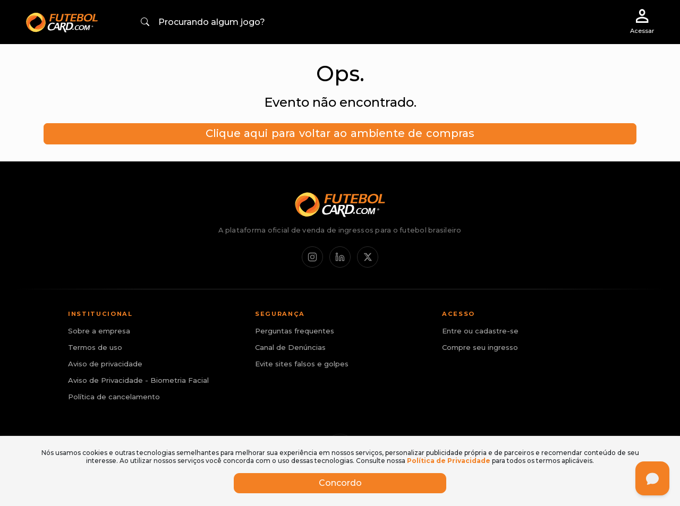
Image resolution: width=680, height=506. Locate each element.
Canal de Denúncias (290, 347)
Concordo (340, 483)
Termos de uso (95, 347)
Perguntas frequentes (294, 331)
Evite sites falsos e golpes (301, 363)
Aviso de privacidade (105, 363)
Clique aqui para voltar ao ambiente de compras (340, 133)
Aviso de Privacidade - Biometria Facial (138, 380)
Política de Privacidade (448, 461)
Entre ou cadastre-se (480, 331)
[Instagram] (312, 257)
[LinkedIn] (340, 257)
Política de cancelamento (114, 396)
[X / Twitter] (367, 257)
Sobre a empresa (99, 331)
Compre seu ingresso (480, 347)
